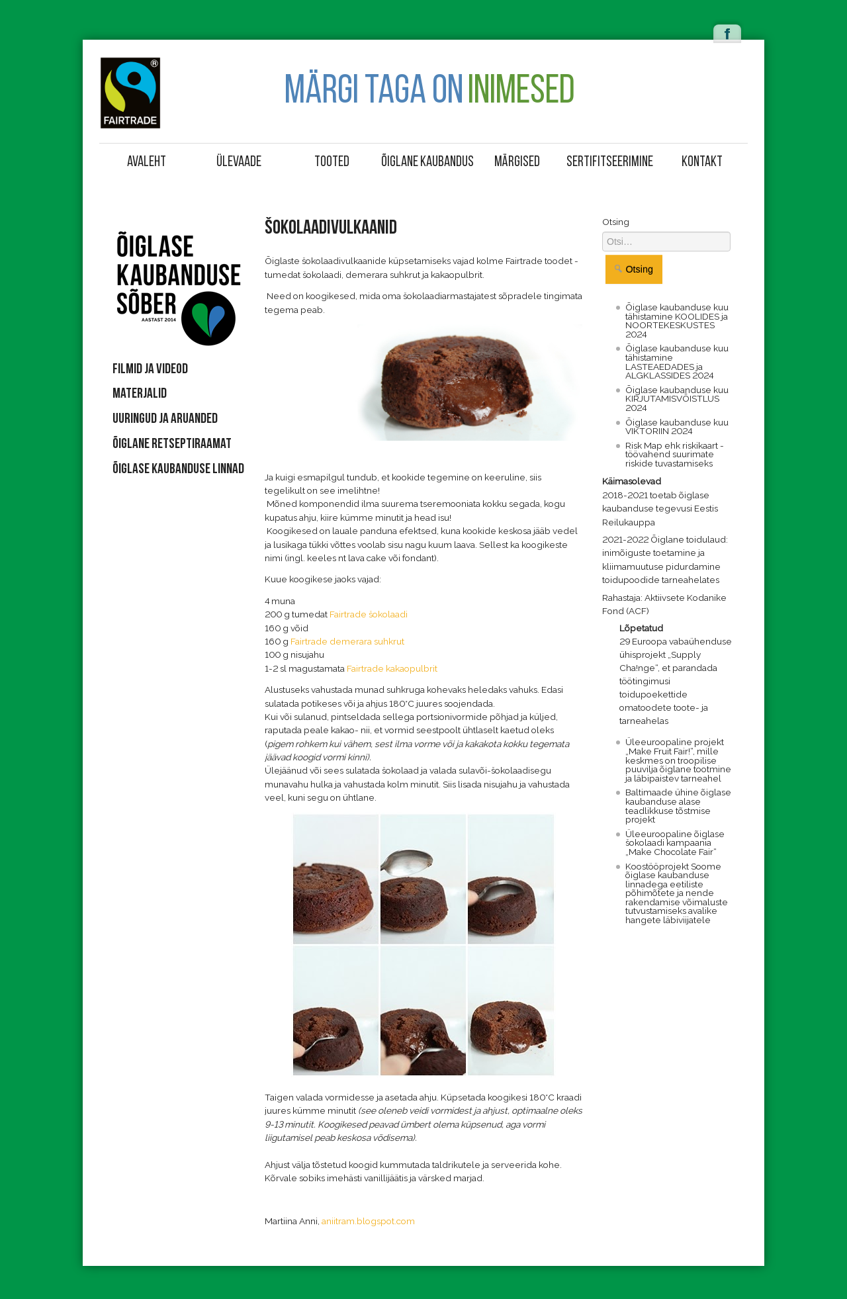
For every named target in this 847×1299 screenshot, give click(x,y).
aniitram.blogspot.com (368, 1221)
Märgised (517, 162)
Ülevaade (238, 162)
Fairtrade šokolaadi (369, 614)
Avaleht (146, 162)
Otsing (615, 221)
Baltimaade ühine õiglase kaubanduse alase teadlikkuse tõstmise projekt (678, 806)
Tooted (331, 162)
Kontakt (702, 162)
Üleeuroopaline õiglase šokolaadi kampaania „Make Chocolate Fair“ (675, 843)
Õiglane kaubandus (425, 162)
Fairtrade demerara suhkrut (347, 641)
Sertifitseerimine (609, 162)
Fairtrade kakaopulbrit (392, 668)
